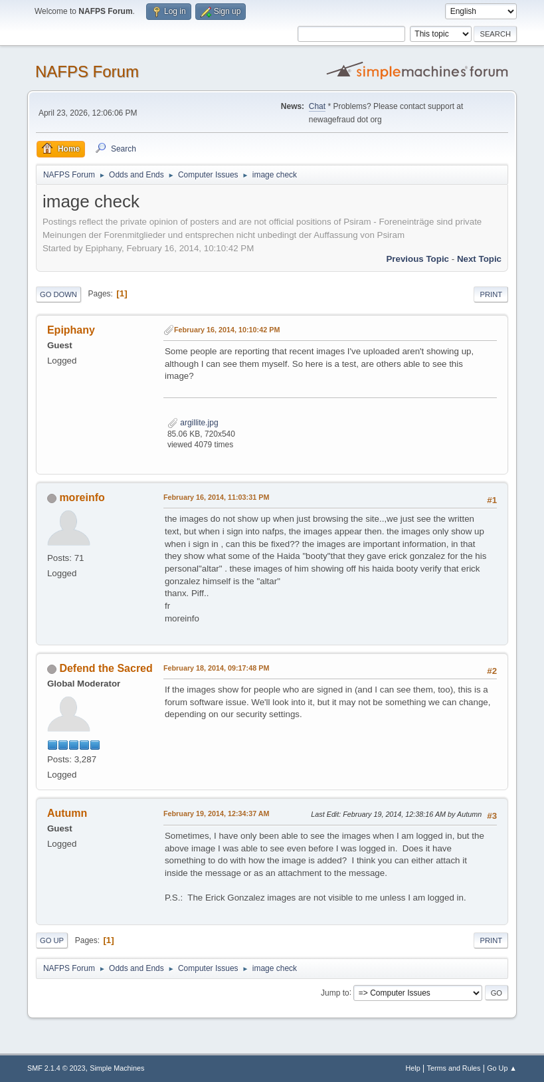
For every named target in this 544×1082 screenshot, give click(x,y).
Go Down (58, 294)
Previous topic (417, 259)
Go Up (52, 940)
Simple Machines (117, 1068)
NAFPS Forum (87, 71)
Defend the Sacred (105, 668)
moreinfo (81, 497)
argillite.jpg (193, 422)
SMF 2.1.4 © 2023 (56, 1068)
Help (413, 1068)
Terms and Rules (454, 1068)
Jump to (335, 992)
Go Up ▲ (502, 1068)
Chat (317, 106)
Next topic (479, 259)
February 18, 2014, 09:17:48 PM (216, 668)
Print (491, 294)
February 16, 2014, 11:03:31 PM (216, 497)
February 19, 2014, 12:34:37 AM (216, 813)
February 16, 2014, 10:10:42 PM (227, 330)
